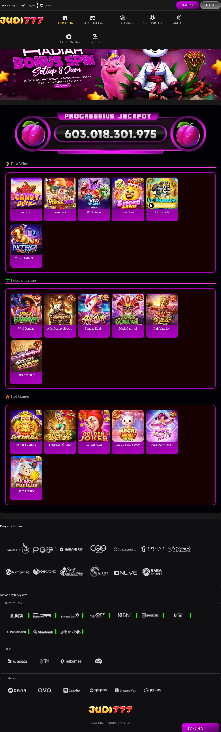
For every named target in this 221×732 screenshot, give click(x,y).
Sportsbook (153, 20)
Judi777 (102, 722)
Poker (96, 39)
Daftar (188, 5)
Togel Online (69, 39)
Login (210, 5)
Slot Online (93, 20)
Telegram (28, 5)
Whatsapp (9, 5)
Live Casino (123, 20)
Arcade (179, 20)
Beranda (65, 20)
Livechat (46, 5)
